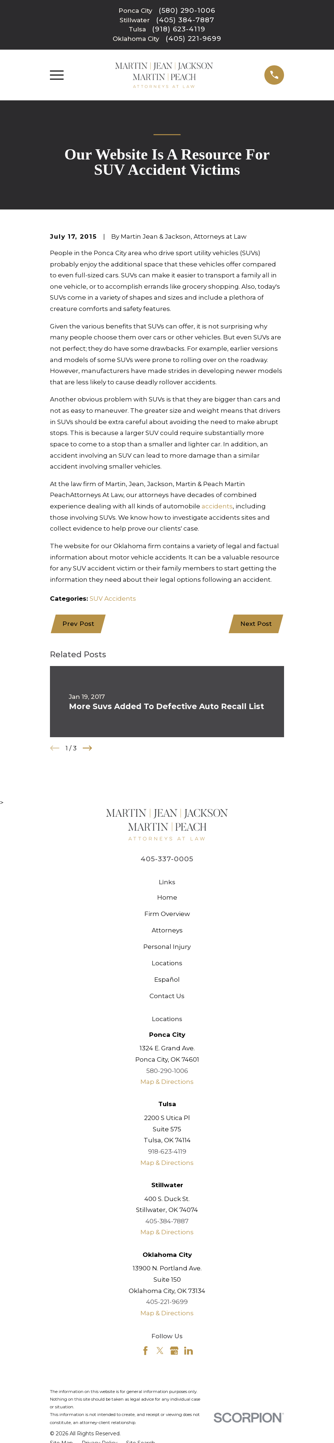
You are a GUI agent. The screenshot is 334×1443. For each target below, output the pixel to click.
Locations (167, 963)
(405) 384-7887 (185, 20)
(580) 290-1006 (187, 10)
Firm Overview (167, 914)
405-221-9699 (167, 1302)
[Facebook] (145, 1351)
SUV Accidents (113, 598)
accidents (217, 506)
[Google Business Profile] (174, 1351)
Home (167, 898)
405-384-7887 (167, 1221)
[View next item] (87, 749)
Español (167, 980)
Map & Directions (167, 1082)
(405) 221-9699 (193, 38)
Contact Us (167, 996)
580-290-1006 (167, 1071)
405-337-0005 (167, 859)
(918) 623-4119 (178, 29)
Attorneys (167, 931)
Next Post (255, 624)
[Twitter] (160, 1351)
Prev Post (78, 624)
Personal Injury (167, 947)
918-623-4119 (167, 1152)
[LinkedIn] (188, 1351)
